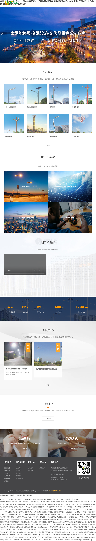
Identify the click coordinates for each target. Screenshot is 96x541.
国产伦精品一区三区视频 (79, 524)
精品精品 (26, 502)
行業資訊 (30, 470)
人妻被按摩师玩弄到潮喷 (12, 522)
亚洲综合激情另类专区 (17, 512)
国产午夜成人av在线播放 (56, 522)
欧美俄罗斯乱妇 (86, 540)
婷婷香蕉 (20, 534)
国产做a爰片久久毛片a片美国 (41, 537)
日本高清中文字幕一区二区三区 (56, 507)
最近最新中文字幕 (74, 537)
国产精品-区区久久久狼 (46, 532)
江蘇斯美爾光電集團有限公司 (59, 468)
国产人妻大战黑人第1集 (36, 504)
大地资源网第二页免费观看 (48, 509)
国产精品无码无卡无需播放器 (63, 512)
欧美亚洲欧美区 (80, 514)
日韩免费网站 (56, 537)
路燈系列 (7, 468)
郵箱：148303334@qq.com (59, 479)
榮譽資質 (18, 473)
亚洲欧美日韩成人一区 (71, 504)
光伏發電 (7, 473)
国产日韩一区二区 (47, 524)
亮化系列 (7, 478)
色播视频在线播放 (82, 522)
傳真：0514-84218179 (57, 477)
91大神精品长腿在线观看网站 (54, 504)
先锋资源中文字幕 (39, 507)
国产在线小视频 (17, 502)
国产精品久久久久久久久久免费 (50, 534)
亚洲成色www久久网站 (73, 507)
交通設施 (7, 470)
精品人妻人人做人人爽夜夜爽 (28, 532)
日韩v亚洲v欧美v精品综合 (72, 540)
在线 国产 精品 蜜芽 (80, 502)
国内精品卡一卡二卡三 (71, 532)
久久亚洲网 (8, 537)
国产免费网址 (43, 522)
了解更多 (48, 146)
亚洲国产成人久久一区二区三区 (33, 540)
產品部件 (7, 481)
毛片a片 (14, 537)
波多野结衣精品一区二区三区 (29, 509)
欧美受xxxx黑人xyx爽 (26, 507)
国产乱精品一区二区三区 (33, 512)
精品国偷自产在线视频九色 (56, 519)
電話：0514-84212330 (57, 474)
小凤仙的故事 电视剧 (25, 537)
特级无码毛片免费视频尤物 (27, 514)
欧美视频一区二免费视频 (8, 534)
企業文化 (18, 470)
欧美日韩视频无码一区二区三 (78, 534)
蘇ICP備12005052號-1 (55, 491)
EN (86, 2)
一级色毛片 (77, 512)
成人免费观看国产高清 (78, 529)
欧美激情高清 (68, 527)
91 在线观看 (38, 527)
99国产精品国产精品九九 (87, 532)
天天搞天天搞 (58, 532)
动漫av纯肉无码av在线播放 (37, 517)
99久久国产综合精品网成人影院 (57, 517)
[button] (94, 35)
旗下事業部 (19, 478)
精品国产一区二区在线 (65, 509)
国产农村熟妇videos (12, 509)
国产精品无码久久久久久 (81, 509)
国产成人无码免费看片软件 (82, 527)
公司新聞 (30, 468)
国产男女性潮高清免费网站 (12, 527)
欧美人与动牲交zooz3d (20, 504)
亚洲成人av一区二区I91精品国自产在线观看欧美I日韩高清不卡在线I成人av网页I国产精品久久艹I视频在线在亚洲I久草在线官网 (39, 499)
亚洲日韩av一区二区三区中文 (53, 540)
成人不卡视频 (36, 524)
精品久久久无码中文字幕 (20, 529)
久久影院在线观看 (28, 527)
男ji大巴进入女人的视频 (48, 502)
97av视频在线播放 (48, 529)
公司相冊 (18, 475)
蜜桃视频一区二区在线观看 (62, 524)
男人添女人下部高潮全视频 (12, 519)
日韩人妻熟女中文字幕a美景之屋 (17, 517)
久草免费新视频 (34, 502)
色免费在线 (40, 514)
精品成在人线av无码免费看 (29, 522)
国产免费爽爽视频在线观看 (65, 502)
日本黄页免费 (70, 514)
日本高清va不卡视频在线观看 (13, 540)
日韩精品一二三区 (35, 529)
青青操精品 (64, 534)
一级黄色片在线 (73, 517)
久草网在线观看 (70, 522)
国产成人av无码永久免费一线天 (55, 514)
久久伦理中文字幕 (28, 519)
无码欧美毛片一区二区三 (62, 529)
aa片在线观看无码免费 (11, 532)
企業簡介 (18, 468)
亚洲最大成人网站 (48, 512)
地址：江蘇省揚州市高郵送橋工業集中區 (62, 471)
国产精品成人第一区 (40, 519)
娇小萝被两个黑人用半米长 (74, 519)
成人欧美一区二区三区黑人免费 (53, 527)
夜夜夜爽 (28, 524)
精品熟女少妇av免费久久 (31, 534)
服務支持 (42, 468)
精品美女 (65, 537)
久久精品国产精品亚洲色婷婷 (14, 524)
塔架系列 (7, 475)
